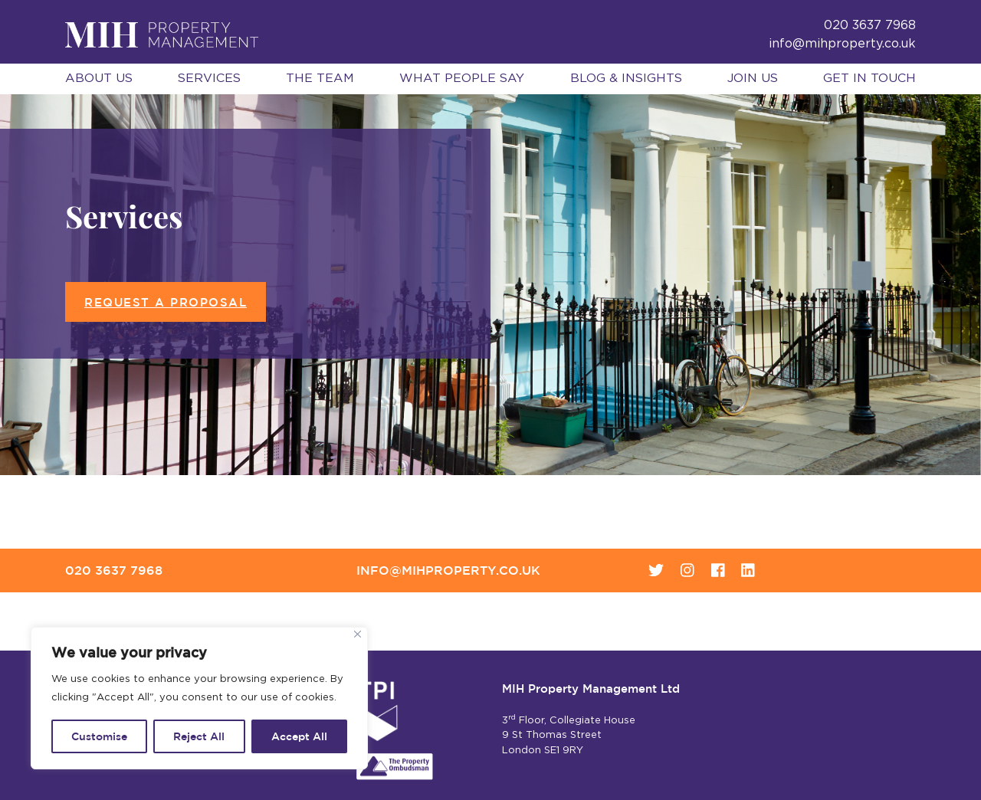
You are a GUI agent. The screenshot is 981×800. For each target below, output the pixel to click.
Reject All (199, 736)
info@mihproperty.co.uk (842, 44)
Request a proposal (165, 302)
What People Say (461, 78)
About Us (99, 78)
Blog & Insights (626, 78)
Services (209, 78)
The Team (320, 78)
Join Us (752, 78)
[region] (199, 698)
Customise (99, 736)
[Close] (357, 634)
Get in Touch (869, 78)
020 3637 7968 (113, 570)
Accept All (299, 736)
